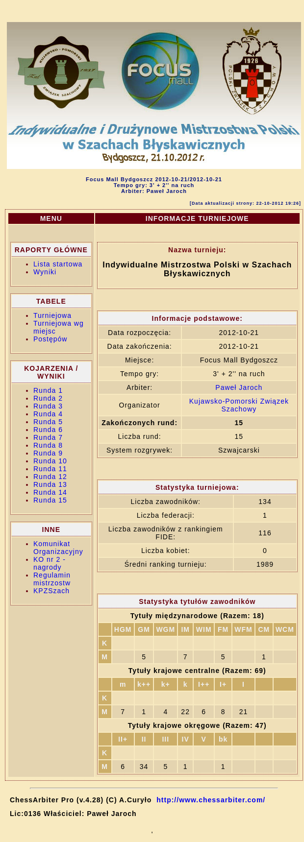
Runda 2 (48, 398)
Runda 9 (48, 453)
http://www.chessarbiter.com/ (210, 800)
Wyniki (44, 272)
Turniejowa (52, 315)
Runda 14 (50, 492)
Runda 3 (48, 406)
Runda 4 (48, 414)
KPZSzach (51, 591)
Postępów (50, 339)
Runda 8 (48, 445)
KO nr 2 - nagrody (49, 563)
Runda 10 (50, 461)
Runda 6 (48, 429)
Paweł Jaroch (238, 387)
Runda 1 (48, 390)
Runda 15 (50, 500)
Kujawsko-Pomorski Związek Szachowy (239, 405)
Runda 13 (50, 484)
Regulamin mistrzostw (52, 579)
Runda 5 (48, 422)
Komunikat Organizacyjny (58, 547)
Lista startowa (57, 264)
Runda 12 (50, 477)
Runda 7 (48, 437)
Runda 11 (50, 469)
